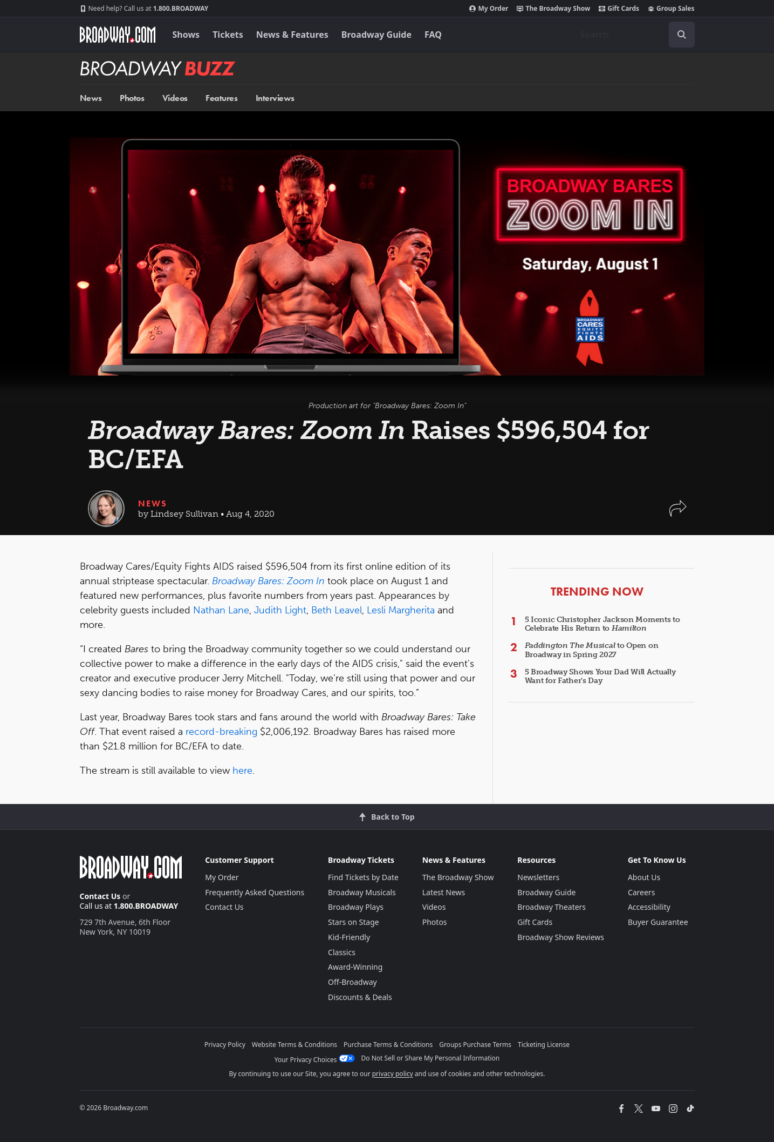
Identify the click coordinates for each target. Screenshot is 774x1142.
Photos (132, 98)
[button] (678, 514)
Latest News (443, 892)
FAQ (433, 34)
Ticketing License (544, 1044)
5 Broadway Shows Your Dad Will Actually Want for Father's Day (600, 676)
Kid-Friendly (349, 937)
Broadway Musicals (362, 892)
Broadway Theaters (551, 907)
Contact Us (100, 896)
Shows (186, 34)
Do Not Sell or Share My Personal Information (430, 1058)
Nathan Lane (221, 610)
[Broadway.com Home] (117, 34)
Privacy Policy (224, 1044)
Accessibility (649, 907)
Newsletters (538, 877)
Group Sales (671, 8)
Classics (341, 952)
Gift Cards (619, 8)
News (91, 98)
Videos (175, 98)
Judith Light (280, 610)
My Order (488, 8)
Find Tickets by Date (363, 877)
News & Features (292, 34)
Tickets (228, 34)
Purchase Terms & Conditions (388, 1044)
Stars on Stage (353, 922)
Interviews (275, 98)
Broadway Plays (355, 907)
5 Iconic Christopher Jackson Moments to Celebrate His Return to (602, 624)
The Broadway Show (553, 8)
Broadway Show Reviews (560, 937)
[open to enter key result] (682, 35)
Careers (641, 892)
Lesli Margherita (401, 610)
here (242, 770)
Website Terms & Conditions (294, 1044)
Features (221, 98)
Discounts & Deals (360, 997)
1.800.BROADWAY (144, 8)
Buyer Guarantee (658, 922)
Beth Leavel (336, 610)
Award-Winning (355, 967)
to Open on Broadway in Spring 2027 (592, 650)
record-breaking (221, 732)
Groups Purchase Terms (475, 1044)
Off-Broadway (352, 982)
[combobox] (633, 35)
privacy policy (392, 1073)
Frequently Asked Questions (254, 892)
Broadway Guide (376, 34)
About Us (644, 877)
